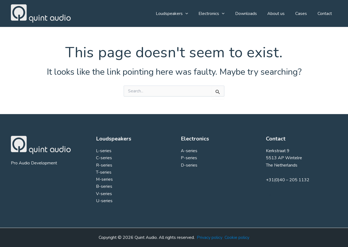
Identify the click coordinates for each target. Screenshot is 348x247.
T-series (103, 172)
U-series (104, 201)
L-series (103, 151)
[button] (195, 13)
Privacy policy (209, 237)
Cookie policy (237, 237)
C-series (104, 158)
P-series (189, 158)
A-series (189, 151)
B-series (104, 187)
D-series (189, 165)
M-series (104, 180)
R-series (104, 165)
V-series (104, 194)
